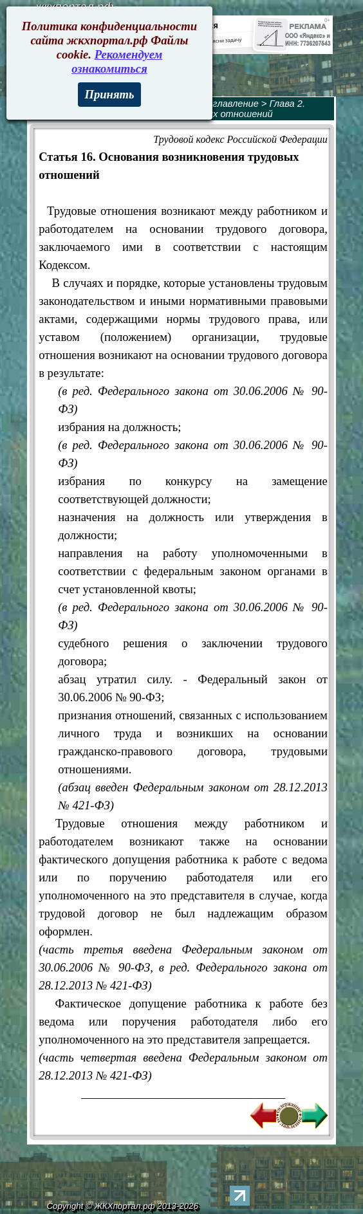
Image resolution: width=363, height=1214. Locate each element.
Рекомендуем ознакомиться (116, 61)
